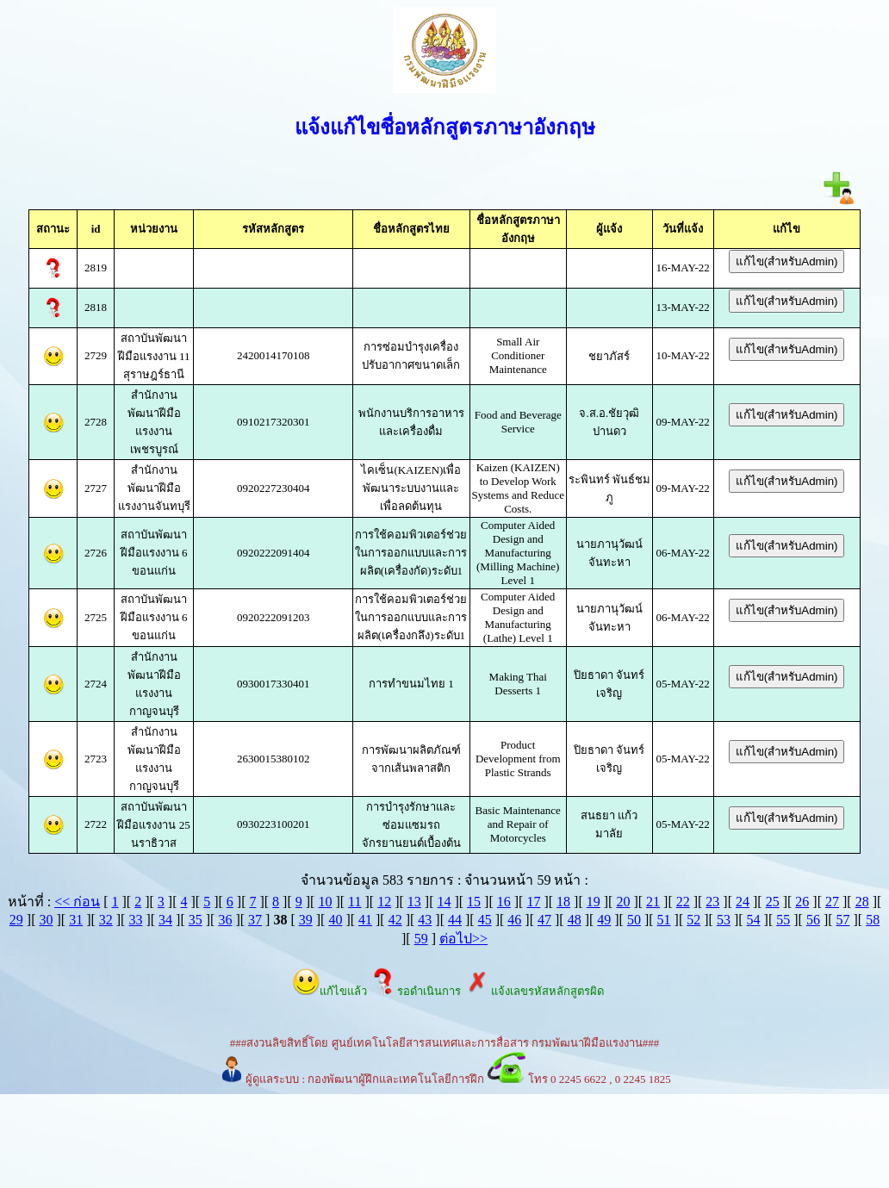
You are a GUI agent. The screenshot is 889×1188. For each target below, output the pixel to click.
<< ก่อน (77, 901)
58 (873, 919)
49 (604, 919)
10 (325, 901)
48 (574, 919)
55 (783, 919)
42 (395, 919)
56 (813, 919)
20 (623, 901)
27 (832, 901)
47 (544, 919)
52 (693, 919)
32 (106, 919)
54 (754, 919)
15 (474, 901)
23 (712, 901)
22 (683, 901)
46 (514, 919)
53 (723, 919)
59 (421, 938)
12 (384, 901)
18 (563, 901)
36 (225, 919)
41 (365, 919)
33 (135, 919)
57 (843, 919)
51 (664, 919)
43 (425, 919)
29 (16, 919)
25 (773, 901)
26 (802, 901)
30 (46, 919)
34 (165, 919)
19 (593, 901)
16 (504, 901)
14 (444, 901)
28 (862, 901)
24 (742, 901)
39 (306, 919)
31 (76, 919)
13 (414, 901)
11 (354, 901)
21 (653, 901)
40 (335, 919)
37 (255, 919)
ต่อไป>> (463, 938)
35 (195, 919)
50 (634, 919)
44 (455, 919)
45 (485, 919)
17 (533, 901)
